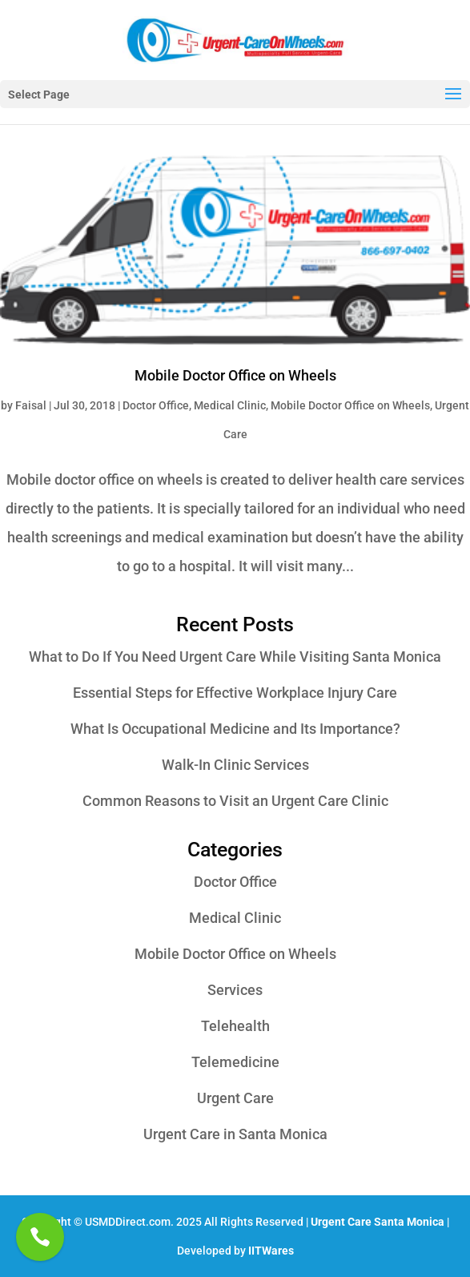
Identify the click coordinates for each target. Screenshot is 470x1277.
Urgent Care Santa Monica (377, 1221)
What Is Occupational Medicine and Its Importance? (235, 728)
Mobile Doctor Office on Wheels (235, 375)
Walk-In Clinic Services (235, 764)
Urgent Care (235, 1098)
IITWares (271, 1250)
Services (235, 989)
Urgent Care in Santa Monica (235, 1134)
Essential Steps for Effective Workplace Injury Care (235, 692)
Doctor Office (156, 405)
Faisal (30, 405)
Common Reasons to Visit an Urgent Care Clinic (235, 800)
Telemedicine (235, 1061)
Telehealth (235, 1025)
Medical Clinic (230, 405)
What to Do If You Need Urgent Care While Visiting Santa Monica (235, 656)
